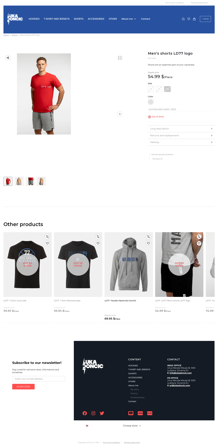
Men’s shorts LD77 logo (30, 35)
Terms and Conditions (174, 3)
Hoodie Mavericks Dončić (120, 300)
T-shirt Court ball (14, 300)
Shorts (14, 35)
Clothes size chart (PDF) (162, 109)
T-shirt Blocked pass (67, 300)
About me (127, 19)
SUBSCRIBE (23, 386)
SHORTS (78, 19)
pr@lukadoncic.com (180, 385)
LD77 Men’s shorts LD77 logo (172, 300)
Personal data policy (199, 3)
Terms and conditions (111, 442)
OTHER (113, 19)
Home (6, 35)
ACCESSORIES (96, 19)
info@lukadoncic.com (181, 373)
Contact (145, 19)
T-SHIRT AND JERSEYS (57, 19)
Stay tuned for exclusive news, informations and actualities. (35, 371)
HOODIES (34, 19)
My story (135, 389)
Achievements (137, 397)
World (206, 19)
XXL (167, 89)
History (134, 393)
